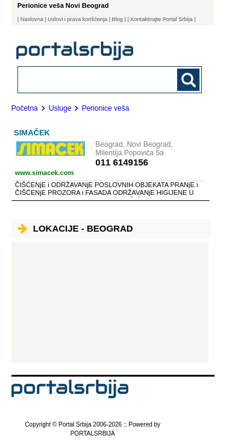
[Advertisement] (110, 302)
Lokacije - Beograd (75, 228)
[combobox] (92, 79)
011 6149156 (121, 162)
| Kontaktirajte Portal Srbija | (161, 19)
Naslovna (31, 19)
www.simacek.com (44, 172)
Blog (117, 19)
